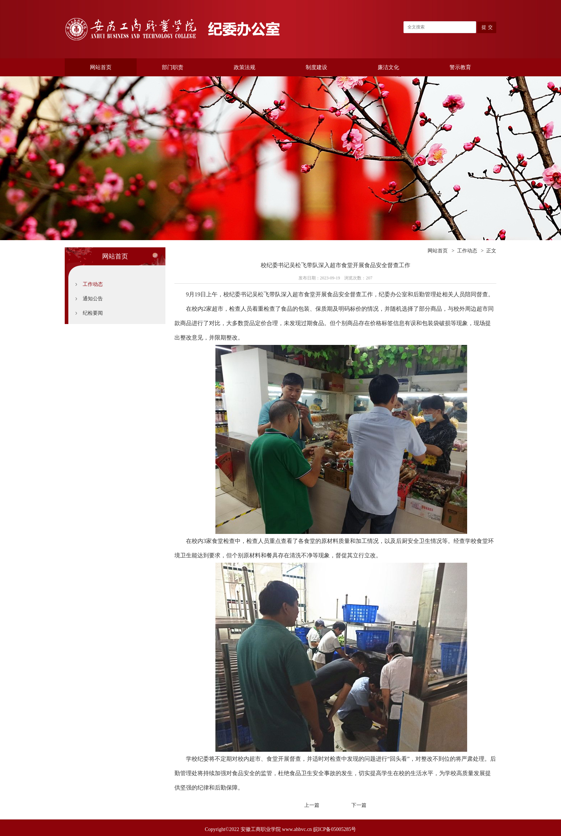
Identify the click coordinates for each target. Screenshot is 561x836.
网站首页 (100, 67)
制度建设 (316, 67)
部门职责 (172, 67)
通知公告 (93, 298)
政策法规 (244, 67)
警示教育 (460, 67)
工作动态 (93, 284)
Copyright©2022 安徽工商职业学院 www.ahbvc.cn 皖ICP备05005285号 (280, 829)
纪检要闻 (93, 313)
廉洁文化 (388, 67)
